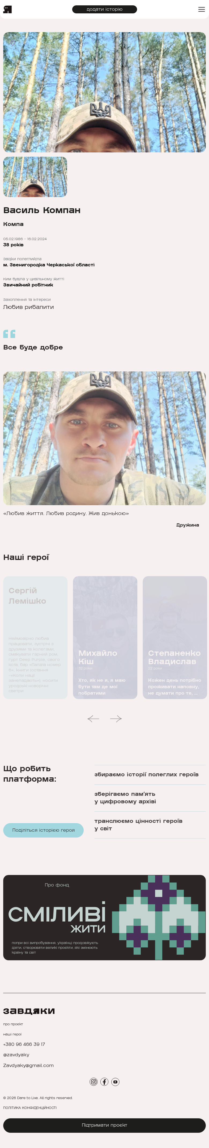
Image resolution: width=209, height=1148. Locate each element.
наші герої (12, 1034)
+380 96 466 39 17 (24, 1044)
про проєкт (13, 1024)
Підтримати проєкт (104, 1125)
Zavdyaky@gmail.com (28, 1065)
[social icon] (94, 1082)
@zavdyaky (16, 1055)
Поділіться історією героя (43, 835)
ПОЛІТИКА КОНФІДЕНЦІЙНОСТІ (30, 1108)
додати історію (105, 9)
